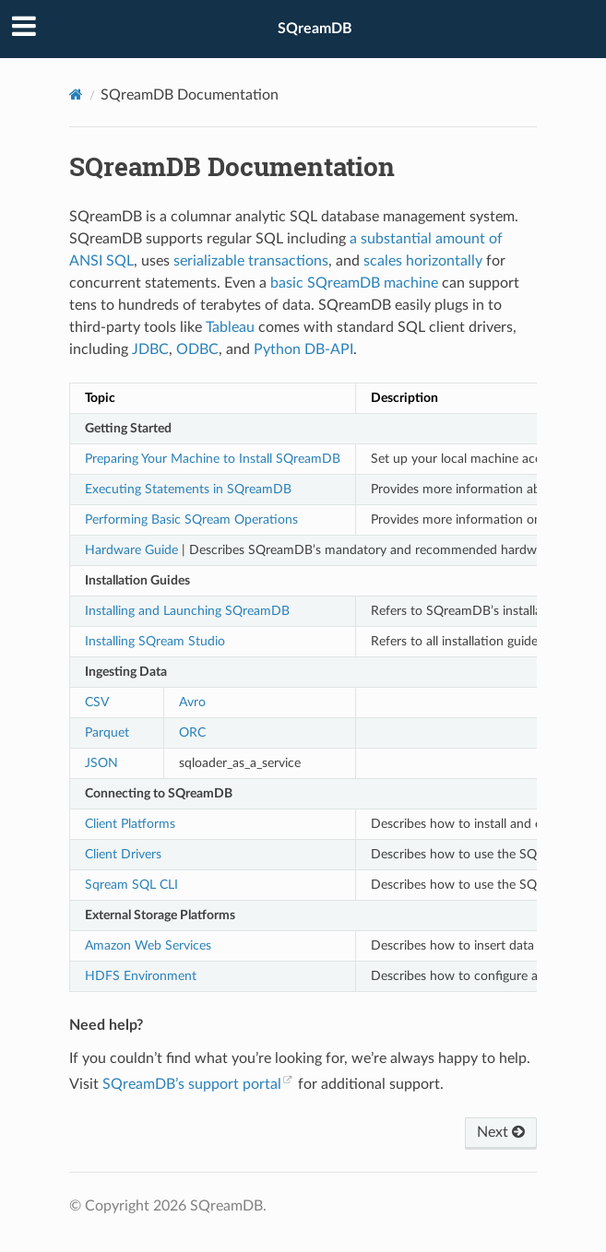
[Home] (76, 94)
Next (501, 1132)
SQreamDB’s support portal (191, 1084)
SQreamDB (315, 28)
